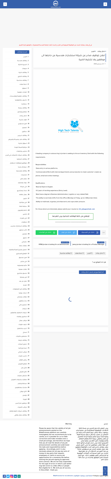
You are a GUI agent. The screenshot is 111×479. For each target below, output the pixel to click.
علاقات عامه (23, 246)
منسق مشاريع (22, 273)
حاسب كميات (22, 356)
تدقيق (25, 238)
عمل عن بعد (23, 281)
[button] (89, 232)
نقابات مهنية (23, 269)
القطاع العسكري (21, 254)
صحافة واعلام (22, 383)
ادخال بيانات (101, 51)
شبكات (24, 309)
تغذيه (25, 285)
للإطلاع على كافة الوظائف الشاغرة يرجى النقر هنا (70, 216)
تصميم (24, 128)
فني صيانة (23, 187)
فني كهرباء (23, 218)
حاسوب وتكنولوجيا (21, 100)
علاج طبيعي (23, 372)
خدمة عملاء (79, 253)
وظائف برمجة (22, 108)
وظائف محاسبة (66, 253)
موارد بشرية (23, 120)
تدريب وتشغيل (22, 328)
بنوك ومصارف (22, 183)
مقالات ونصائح (22, 297)
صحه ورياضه (22, 348)
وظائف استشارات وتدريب (18, 226)
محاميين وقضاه (22, 317)
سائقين (24, 131)
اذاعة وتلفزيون (22, 210)
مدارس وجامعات (21, 151)
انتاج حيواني (23, 391)
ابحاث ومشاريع (22, 191)
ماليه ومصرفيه (22, 265)
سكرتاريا (24, 104)
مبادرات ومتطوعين (21, 387)
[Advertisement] (55, 26)
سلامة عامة (23, 206)
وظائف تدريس (22, 135)
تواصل (24, 395)
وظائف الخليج (22, 76)
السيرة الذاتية (22, 65)
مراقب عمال (23, 320)
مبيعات (24, 68)
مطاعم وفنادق (22, 112)
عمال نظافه (23, 194)
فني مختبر (24, 261)
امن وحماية (23, 277)
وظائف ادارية (23, 72)
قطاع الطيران (22, 364)
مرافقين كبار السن (21, 403)
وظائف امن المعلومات (20, 289)
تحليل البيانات (22, 344)
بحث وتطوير (23, 301)
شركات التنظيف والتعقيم (19, 313)
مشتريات (24, 175)
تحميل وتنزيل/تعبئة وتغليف (18, 250)
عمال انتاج (23, 179)
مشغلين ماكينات (21, 336)
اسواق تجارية (22, 143)
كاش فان (24, 368)
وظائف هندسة (22, 61)
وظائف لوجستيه (21, 171)
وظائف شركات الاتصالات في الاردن (16, 155)
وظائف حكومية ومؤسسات (18, 96)
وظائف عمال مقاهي (20, 415)
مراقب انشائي (22, 352)
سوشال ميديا (22, 167)
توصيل (24, 234)
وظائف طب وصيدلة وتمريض (17, 139)
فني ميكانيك (23, 202)
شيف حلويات (22, 324)
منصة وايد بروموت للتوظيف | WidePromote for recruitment (72, 476)
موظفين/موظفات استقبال (18, 163)
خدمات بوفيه (23, 293)
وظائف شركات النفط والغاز (18, 411)
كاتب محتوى (23, 230)
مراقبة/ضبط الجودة (20, 147)
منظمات (24, 222)
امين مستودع (22, 124)
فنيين (25, 198)
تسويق (24, 88)
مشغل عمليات (22, 376)
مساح (25, 332)
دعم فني (24, 242)
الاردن (93, 51)
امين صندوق (23, 257)
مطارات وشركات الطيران (19, 380)
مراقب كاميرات (22, 407)
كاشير (25, 214)
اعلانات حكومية (22, 92)
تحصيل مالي (23, 305)
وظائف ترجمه (22, 340)
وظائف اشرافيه (22, 159)
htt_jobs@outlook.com (87, 209)
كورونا (25, 399)
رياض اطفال (23, 360)
